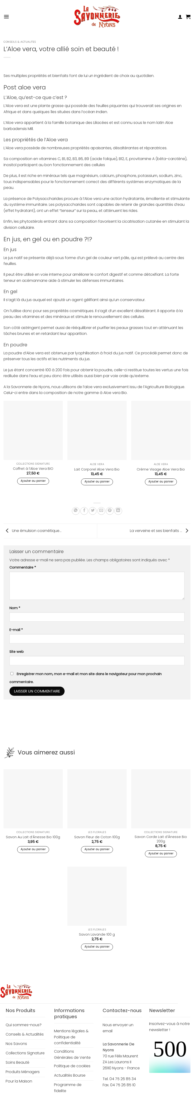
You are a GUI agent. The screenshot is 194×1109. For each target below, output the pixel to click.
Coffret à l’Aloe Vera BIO (33, 469)
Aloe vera (111, 392)
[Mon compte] (180, 16)
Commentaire (22, 567)
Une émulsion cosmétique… (33, 530)
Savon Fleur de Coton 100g (97, 837)
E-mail (16, 629)
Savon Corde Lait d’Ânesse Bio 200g (161, 839)
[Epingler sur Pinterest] (110, 511)
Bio (124, 392)
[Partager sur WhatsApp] (76, 511)
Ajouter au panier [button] (33, 481)
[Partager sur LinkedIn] (118, 511)
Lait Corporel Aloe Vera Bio (97, 469)
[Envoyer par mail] (101, 511)
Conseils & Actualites (20, 42)
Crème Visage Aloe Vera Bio (161, 469)
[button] (6, 16)
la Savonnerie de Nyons (28, 387)
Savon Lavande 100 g (97, 934)
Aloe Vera (97, 464)
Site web (16, 651)
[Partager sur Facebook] (84, 511)
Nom (14, 608)
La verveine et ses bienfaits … (160, 530)
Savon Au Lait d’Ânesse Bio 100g (33, 837)
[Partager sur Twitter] (93, 511)
